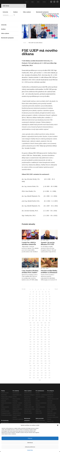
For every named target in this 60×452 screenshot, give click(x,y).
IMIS (38, 1)
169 (42, 349)
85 (49, 315)
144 (38, 339)
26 (39, 296)
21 (46, 294)
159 (49, 344)
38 (33, 301)
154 (30, 344)
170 (45, 349)
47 (39, 303)
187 (41, 356)
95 (36, 320)
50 (49, 303)
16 (30, 294)
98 (46, 320)
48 (43, 303)
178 (30, 353)
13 (42, 291)
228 (38, 373)
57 (49, 306)
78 (49, 313)
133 (41, 334)
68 (39, 311)
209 (34, 365)
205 (41, 363)
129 (49, 332)
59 (33, 308)
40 (39, 301)
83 (43, 315)
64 (49, 308)
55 (42, 306)
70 (46, 311)
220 (30, 370)
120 (38, 330)
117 (48, 327)
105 (49, 322)
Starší (56, 289)
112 (30, 327)
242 (45, 377)
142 (30, 339)
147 (49, 339)
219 (49, 368)
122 (45, 330)
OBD (32, 1)
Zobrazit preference (30, 447)
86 (29, 318)
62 (43, 308)
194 (45, 358)
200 (45, 361)
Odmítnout (30, 442)
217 (41, 368)
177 (49, 351)
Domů (24, 42)
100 (30, 322)
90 (43, 318)
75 (39, 313)
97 (43, 320)
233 (34, 375)
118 (30, 330)
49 (46, 303)
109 (42, 325)
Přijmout (30, 438)
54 (39, 306)
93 (29, 320)
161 (34, 346)
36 (49, 299)
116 (45, 327)
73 (33, 313)
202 (30, 363)
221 (34, 370)
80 (33, 315)
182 (45, 353)
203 (34, 363)
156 (38, 344)
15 (48, 291)
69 (43, 311)
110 (45, 325)
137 (34, 337)
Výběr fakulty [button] (14, 5)
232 (30, 375)
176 (45, 351)
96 (39, 320)
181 (41, 353)
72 (29, 313)
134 (45, 334)
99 (49, 320)
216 (38, 368)
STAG (44, 1)
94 (33, 320)
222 (38, 370)
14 (45, 291)
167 (34, 349)
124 (30, 332)
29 (49, 296)
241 (41, 377)
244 (40, 380)
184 (30, 356)
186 (38, 356)
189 (49, 356)
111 (49, 325)
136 (30, 337)
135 (49, 334)
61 (39, 308)
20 (42, 294)
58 (29, 308)
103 (41, 322)
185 (34, 356)
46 (36, 303)
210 (38, 365)
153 (49, 342)
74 (36, 313)
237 (49, 375)
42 (46, 301)
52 (33, 306)
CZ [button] (26, 1)
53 (36, 306)
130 (30, 334)
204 (38, 363)
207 (49, 363)
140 (45, 337)
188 (45, 356)
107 (34, 325)
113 (34, 327)
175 (41, 351)
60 (36, 308)
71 (49, 311)
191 (34, 358)
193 (41, 358)
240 (38, 377)
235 (41, 375)
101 (34, 322)
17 (33, 294)
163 (41, 346)
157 (41, 344)
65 (29, 311)
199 (41, 361)
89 (39, 318)
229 (42, 373)
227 (34, 373)
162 (38, 346)
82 (39, 315)
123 (48, 330)
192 (38, 358)
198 (38, 361)
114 (38, 327)
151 (41, 342)
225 (49, 370)
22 (49, 294)
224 (45, 370)
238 (30, 377)
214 (30, 368)
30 (29, 299)
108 (38, 325)
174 (38, 351)
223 (41, 370)
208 (30, 365)
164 (45, 346)
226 (30, 373)
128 (45, 332)
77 (46, 313)
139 (41, 337)
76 (43, 313)
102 (38, 322)
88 (36, 318)
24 (33, 296)
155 (34, 344)
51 (29, 306)
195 (49, 358)
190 (30, 358)
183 (49, 353)
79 (29, 315)
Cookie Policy (30, 450)
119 (34, 330)
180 (38, 353)
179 (34, 353)
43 (49, 301)
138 (38, 337)
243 (49, 377)
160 (30, 346)
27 (43, 296)
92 (49, 318)
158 (45, 344)
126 (38, 332)
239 (34, 377)
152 (45, 342)
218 (45, 368)
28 (46, 296)
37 (29, 301)
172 (30, 351)
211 (41, 365)
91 (46, 318)
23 (29, 296)
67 (36, 311)
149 (34, 342)
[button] (57, 425)
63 (46, 308)
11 (36, 291)
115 (41, 327)
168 (38, 349)
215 (34, 368)
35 (46, 299)
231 (49, 373)
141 (49, 337)
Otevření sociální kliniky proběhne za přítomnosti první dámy (49, 272)
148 (30, 342)
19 (39, 294)
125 (34, 332)
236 (45, 375)
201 (49, 361)
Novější (23, 289)
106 (30, 325)
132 (38, 334)
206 (45, 363)
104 (45, 322)
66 (33, 311)
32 (36, 299)
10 (33, 291)
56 (46, 306)
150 (38, 342)
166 (30, 349)
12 (39, 291)
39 (36, 301)
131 (34, 334)
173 (34, 351)
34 (43, 299)
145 (41, 339)
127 (41, 332)
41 (43, 301)
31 (33, 299)
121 (41, 330)
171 (49, 349)
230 (45, 373)
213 (49, 365)
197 (34, 361)
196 (30, 361)
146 (45, 339)
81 (36, 315)
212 (45, 365)
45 (33, 303)
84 (46, 315)
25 (36, 296)
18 (36, 294)
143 (34, 339)
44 (29, 303)
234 (38, 375)
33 (39, 299)
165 (49, 346)
